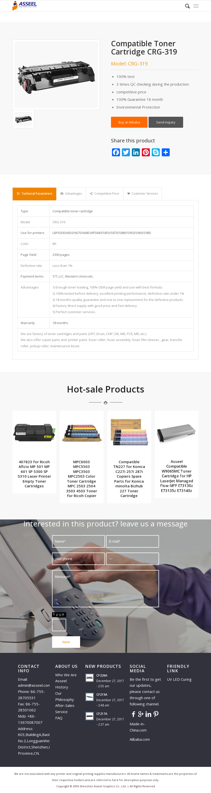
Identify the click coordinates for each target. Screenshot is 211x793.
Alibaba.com (140, 739)
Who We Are (66, 674)
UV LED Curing (179, 679)
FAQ (58, 717)
